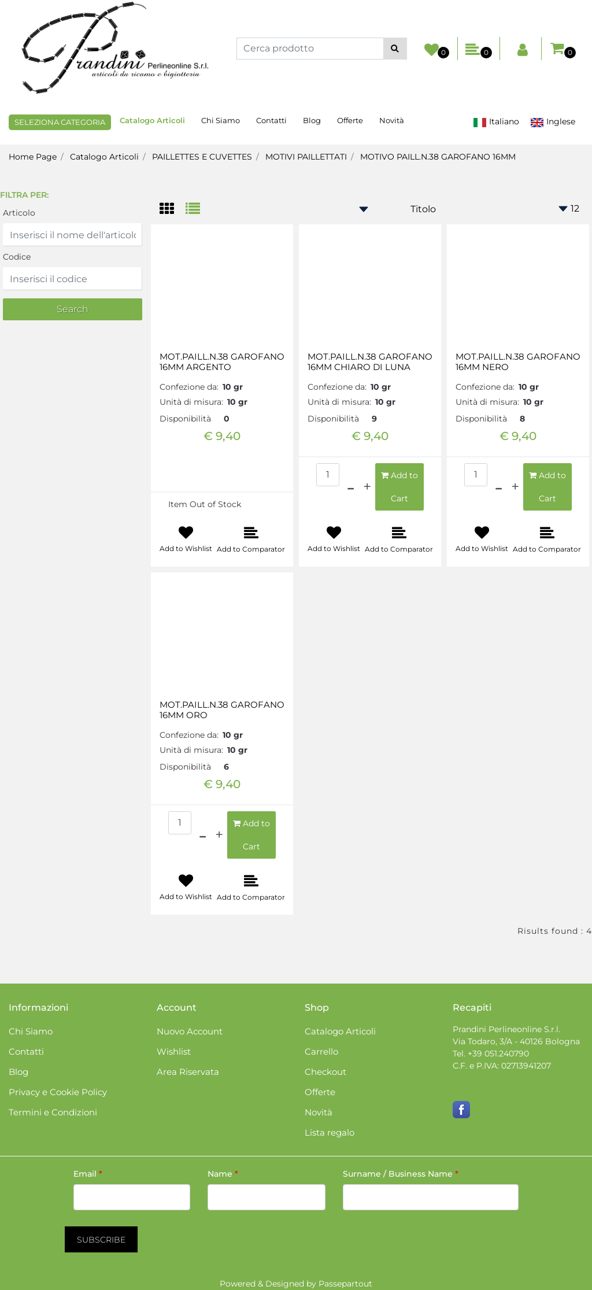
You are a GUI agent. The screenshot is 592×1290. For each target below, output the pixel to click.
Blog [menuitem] (312, 120)
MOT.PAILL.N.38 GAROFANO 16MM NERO (518, 362)
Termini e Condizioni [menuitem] (53, 1112)
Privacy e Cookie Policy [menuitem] (58, 1091)
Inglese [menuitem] (552, 122)
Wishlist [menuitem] (174, 1051)
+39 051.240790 (498, 1053)
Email (87, 1174)
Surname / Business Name (400, 1174)
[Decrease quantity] (350, 487)
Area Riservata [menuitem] (188, 1071)
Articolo (19, 213)
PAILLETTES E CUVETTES (202, 156)
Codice (17, 257)
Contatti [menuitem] (271, 120)
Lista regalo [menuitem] (329, 1132)
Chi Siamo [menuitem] (220, 120)
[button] (395, 49)
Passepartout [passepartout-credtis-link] (345, 1283)
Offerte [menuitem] (350, 120)
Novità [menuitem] (391, 120)
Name (223, 1174)
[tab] (173, 209)
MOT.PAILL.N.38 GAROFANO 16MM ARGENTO (222, 362)
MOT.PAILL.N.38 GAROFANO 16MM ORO (222, 710)
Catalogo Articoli (104, 156)
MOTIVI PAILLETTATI (306, 156)
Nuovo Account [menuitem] (190, 1031)
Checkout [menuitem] (325, 1071)
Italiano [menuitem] (496, 122)
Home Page (33, 156)
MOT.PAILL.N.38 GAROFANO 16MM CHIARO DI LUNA (370, 362)
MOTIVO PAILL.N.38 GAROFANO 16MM (438, 156)
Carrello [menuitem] (321, 1051)
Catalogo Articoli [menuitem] (152, 120)
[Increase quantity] (367, 487)
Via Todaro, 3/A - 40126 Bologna (516, 1041)
